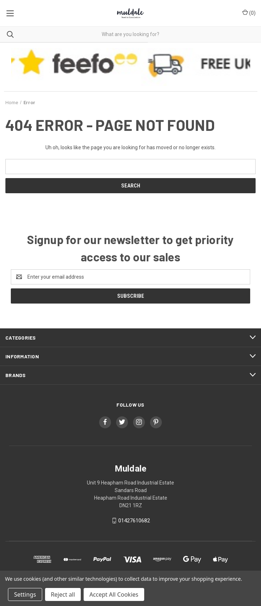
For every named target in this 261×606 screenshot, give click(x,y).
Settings (25, 594)
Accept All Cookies (113, 594)
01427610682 (134, 520)
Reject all (63, 594)
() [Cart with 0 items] (249, 12)
